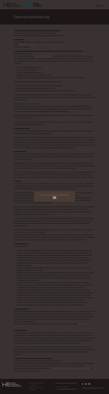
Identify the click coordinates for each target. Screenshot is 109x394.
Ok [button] (54, 197)
